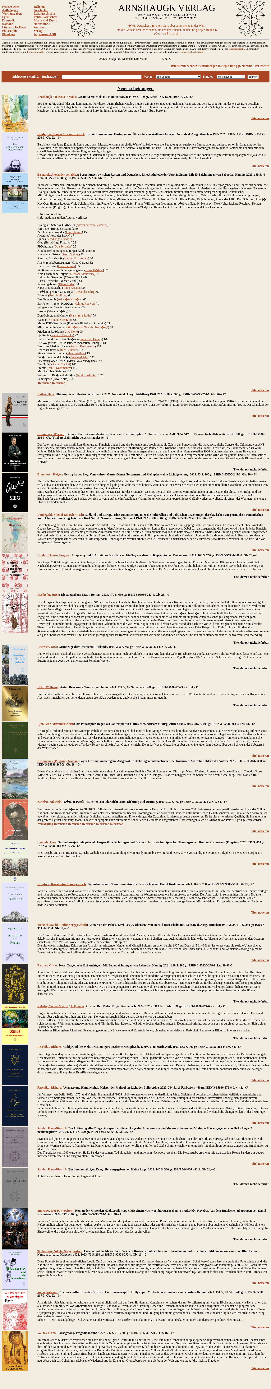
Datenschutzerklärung (192, 51)
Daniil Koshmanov (59, 367)
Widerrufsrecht (236, 48)
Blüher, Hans (45, 394)
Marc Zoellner (76, 353)
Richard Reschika (62, 335)
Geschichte (41, 10)
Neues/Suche (10, 6)
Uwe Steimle (74, 232)
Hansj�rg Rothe (80, 315)
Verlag (38, 30)
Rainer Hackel (61, 364)
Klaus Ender (66, 284)
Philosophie (9, 30)
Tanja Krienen (72, 287)
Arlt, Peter (77, 1006)
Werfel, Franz (46, 1333)
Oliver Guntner (67, 349)
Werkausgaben (12, 13)
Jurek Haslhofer (86, 375)
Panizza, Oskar (47, 965)
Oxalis (71, 96)
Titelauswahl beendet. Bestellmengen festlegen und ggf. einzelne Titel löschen (219, 65)
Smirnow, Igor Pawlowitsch (55, 1210)
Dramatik (8, 20)
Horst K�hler (94, 270)
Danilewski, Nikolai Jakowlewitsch (60, 514)
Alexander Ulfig (84, 291)
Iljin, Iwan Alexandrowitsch (55, 723)
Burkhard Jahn (79, 357)
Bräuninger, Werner (50, 434)
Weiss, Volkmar (47, 1292)
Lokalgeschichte (44, 13)
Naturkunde (42, 23)
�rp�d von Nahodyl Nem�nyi (87, 327)
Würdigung (45, 824)
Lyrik (5, 17)
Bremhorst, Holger (49, 474)
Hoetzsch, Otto (47, 646)
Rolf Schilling (58, 295)
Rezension (44, 383)
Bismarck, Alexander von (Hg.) (57, 174)
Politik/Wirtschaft (45, 17)
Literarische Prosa (14, 27)
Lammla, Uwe (46, 842)
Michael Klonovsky (82, 273)
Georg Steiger (70, 254)
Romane (7, 23)
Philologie (8, 34)
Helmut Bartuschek (76, 258)
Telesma (59, 96)
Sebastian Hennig (91, 339)
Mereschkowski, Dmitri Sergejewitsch (62, 924)
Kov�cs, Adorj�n (49, 801)
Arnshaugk (44, 96)
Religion (39, 6)
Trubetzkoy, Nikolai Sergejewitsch (59, 1251)
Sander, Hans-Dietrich (52, 1128)
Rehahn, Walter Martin (52, 1006)
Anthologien (10, 10)
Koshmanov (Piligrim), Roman (57, 761)
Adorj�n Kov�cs (69, 299)
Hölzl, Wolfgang (47, 687)
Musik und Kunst (45, 20)
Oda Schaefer (63, 246)
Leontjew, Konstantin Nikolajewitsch (61, 884)
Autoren (39, 27)
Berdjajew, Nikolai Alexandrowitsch (61, 134)
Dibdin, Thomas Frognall (53, 555)
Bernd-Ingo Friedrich (59, 239)
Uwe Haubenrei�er (58, 319)
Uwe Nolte (71, 331)
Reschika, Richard (49, 1046)
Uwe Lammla (66, 266)
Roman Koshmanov (82, 346)
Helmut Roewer (84, 303)
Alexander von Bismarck (92, 225)
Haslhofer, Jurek (48, 594)
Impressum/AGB (45, 34)
